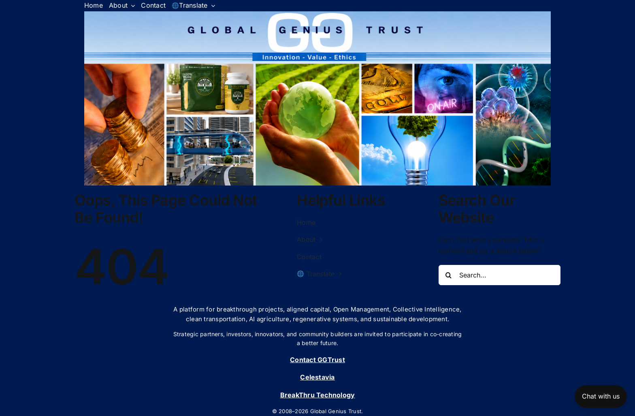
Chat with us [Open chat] (601, 396)
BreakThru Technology (317, 395)
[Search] (449, 275)
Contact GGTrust (317, 360)
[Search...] (500, 275)
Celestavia (317, 377)
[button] (317, 98)
